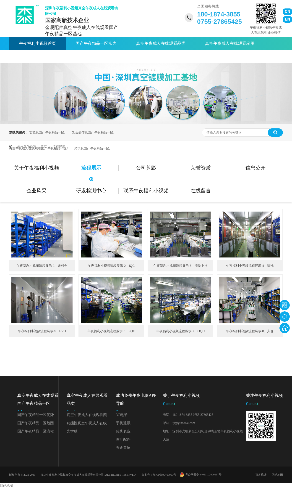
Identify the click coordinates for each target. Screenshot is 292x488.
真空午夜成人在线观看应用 (229, 43)
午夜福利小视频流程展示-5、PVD (42, 331)
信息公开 (255, 168)
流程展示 (58, 147)
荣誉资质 (201, 168)
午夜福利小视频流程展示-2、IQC (111, 266)
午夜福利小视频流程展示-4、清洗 (250, 266)
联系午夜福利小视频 (154, 56)
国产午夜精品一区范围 (35, 423)
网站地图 (277, 474)
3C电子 (122, 415)
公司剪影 (146, 168)
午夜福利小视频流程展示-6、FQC (111, 331)
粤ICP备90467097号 (164, 474)
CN (287, 11)
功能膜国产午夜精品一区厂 (48, 132)
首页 (44, 147)
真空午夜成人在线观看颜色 (87, 416)
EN (287, 19)
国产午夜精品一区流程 (35, 431)
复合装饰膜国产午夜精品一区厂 (94, 132)
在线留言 (201, 191)
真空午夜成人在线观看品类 (160, 43)
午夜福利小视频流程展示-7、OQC (180, 331)
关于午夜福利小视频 (98, 56)
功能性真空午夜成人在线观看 (87, 424)
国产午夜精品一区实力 (96, 43)
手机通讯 (123, 423)
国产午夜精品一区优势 (35, 415)
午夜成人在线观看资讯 (39, 56)
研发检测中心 (91, 191)
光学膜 (72, 431)
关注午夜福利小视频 (264, 400)
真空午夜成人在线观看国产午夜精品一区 (37, 404)
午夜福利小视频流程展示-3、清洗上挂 (180, 266)
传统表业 (123, 431)
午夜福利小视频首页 (37, 43)
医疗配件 (123, 439)
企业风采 (36, 191)
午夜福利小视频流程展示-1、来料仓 (42, 266)
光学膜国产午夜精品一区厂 (93, 148)
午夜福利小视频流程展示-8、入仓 (250, 331)
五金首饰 (123, 448)
